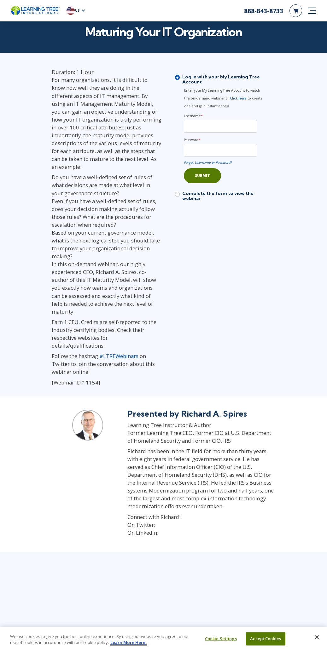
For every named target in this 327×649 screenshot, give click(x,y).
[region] (163, 638)
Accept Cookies (265, 638)
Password (192, 131)
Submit (202, 166)
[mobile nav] (312, 12)
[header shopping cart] (295, 12)
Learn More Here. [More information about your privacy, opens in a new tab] (128, 642)
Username (193, 107)
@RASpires (157, 433)
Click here (197, 97)
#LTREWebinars (83, 289)
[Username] (239, 117)
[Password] (239, 141)
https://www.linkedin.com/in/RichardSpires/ (201, 441)
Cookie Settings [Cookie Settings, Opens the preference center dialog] (221, 638)
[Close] (317, 637)
